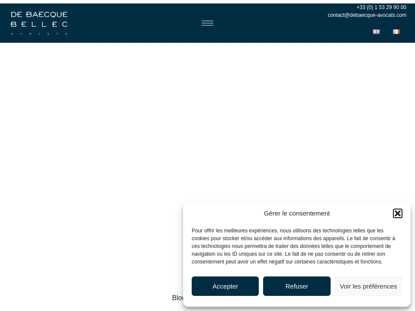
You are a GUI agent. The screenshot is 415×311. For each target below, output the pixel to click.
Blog (179, 297)
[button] (397, 213)
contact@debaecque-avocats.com (367, 15)
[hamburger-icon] (207, 23)
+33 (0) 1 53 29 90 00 (381, 7)
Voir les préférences (368, 286)
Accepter (225, 286)
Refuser (297, 286)
